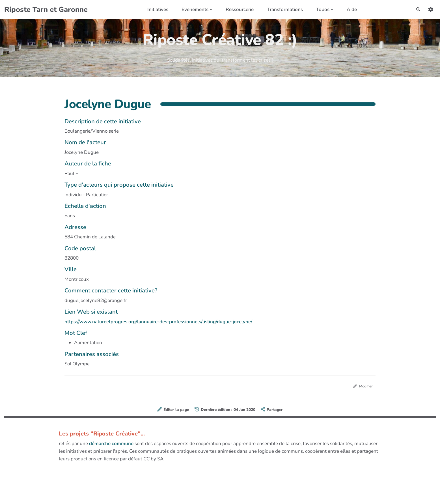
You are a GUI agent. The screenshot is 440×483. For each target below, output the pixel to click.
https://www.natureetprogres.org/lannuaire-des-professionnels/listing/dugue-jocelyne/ (158, 321)
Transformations (283, 9)
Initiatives (155, 9)
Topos (322, 9)
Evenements (195, 9)
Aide (349, 9)
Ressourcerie (237, 9)
